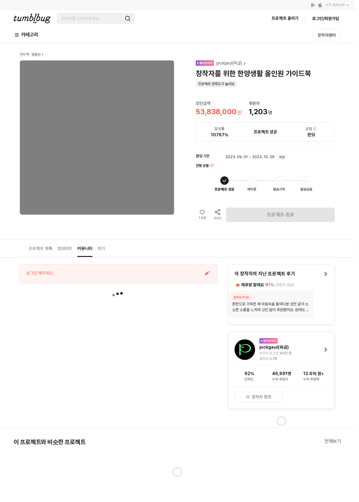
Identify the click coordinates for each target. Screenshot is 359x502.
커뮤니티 (84, 248)
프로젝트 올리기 (284, 18)
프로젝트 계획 (40, 248)
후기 (101, 248)
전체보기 (332, 441)
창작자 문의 (258, 396)
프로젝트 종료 (280, 215)
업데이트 (65, 248)
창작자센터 (326, 35)
